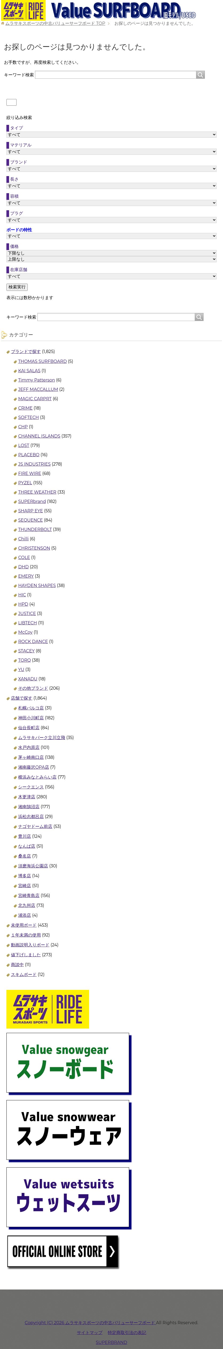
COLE (24, 557)
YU (21, 669)
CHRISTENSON (34, 548)
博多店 (24, 875)
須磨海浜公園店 (33, 865)
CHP (23, 426)
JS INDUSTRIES (34, 464)
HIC (22, 594)
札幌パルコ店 (31, 708)
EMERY (26, 576)
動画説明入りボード (30, 944)
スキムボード (24, 974)
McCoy (25, 632)
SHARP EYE (30, 510)
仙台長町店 (28, 727)
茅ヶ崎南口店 (31, 757)
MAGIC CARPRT (34, 398)
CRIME (25, 408)
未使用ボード (24, 925)
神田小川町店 (31, 717)
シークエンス (31, 786)
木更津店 (26, 796)
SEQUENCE (30, 520)
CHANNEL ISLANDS (39, 436)
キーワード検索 (19, 74)
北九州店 (26, 905)
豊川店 (24, 836)
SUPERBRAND (111, 1342)
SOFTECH (28, 417)
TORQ (24, 660)
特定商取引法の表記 (127, 1332)
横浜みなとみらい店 (37, 777)
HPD (23, 604)
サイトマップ (89, 1332)
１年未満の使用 (26, 935)
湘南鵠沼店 (28, 806)
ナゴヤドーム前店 (35, 826)
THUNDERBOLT (35, 529)
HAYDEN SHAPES (37, 585)
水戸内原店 (28, 747)
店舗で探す (21, 698)
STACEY (26, 650)
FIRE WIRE (29, 473)
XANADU (27, 678)
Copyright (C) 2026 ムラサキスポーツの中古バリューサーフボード (90, 1322)
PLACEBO (28, 454)
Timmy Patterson (36, 380)
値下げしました (26, 954)
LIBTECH (27, 622)
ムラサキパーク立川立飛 (41, 737)
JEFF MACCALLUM (38, 389)
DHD (23, 566)
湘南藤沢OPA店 (33, 767)
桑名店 (24, 856)
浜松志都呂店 (31, 816)
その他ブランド (33, 688)
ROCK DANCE (33, 641)
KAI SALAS (29, 370)
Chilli (23, 538)
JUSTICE (27, 613)
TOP (55, 23)
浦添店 (24, 915)
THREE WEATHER (37, 492)
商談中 (17, 964)
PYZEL (25, 482)
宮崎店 (24, 885)
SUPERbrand (32, 501)
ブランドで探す (26, 351)
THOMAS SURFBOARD (42, 361)
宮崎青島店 (28, 895)
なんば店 (26, 846)
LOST (23, 445)
